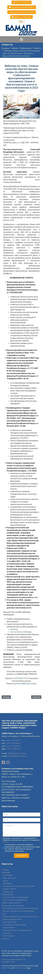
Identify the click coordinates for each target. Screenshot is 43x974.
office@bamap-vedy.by (16, 753)
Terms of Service (21, 968)
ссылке (5, 842)
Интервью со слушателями (14, 925)
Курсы (5, 880)
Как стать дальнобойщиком (15, 900)
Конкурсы (7, 933)
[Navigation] (21, 39)
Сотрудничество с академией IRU (17, 930)
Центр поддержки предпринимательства (21, 916)
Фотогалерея (8, 936)
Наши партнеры (10, 922)
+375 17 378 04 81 (13, 749)
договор (13, 629)
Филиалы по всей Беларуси (21, 7)
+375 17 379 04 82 (13, 743)
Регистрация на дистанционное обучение (20, 908)
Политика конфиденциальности (13, 959)
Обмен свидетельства (11, 903)
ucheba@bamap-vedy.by (17, 756)
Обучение (6, 872)
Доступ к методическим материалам (18, 911)
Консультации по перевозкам (15, 897)
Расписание (8, 875)
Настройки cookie (8, 962)
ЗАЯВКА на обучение (21, 17)
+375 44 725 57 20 (20, 678)
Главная (5, 869)
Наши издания (9, 927)
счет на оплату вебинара (20, 632)
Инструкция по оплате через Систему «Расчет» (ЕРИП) (19, 887)
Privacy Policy (6, 968)
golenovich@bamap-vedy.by (25, 683)
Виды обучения (9, 878)
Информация (7, 894)
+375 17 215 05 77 (21, 2)
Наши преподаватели (12, 919)
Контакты (6, 938)
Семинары (7, 883)
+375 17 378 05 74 (13, 746)
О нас (4, 914)
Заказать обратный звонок (21, 12)
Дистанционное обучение (13, 905)
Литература (8, 892)
